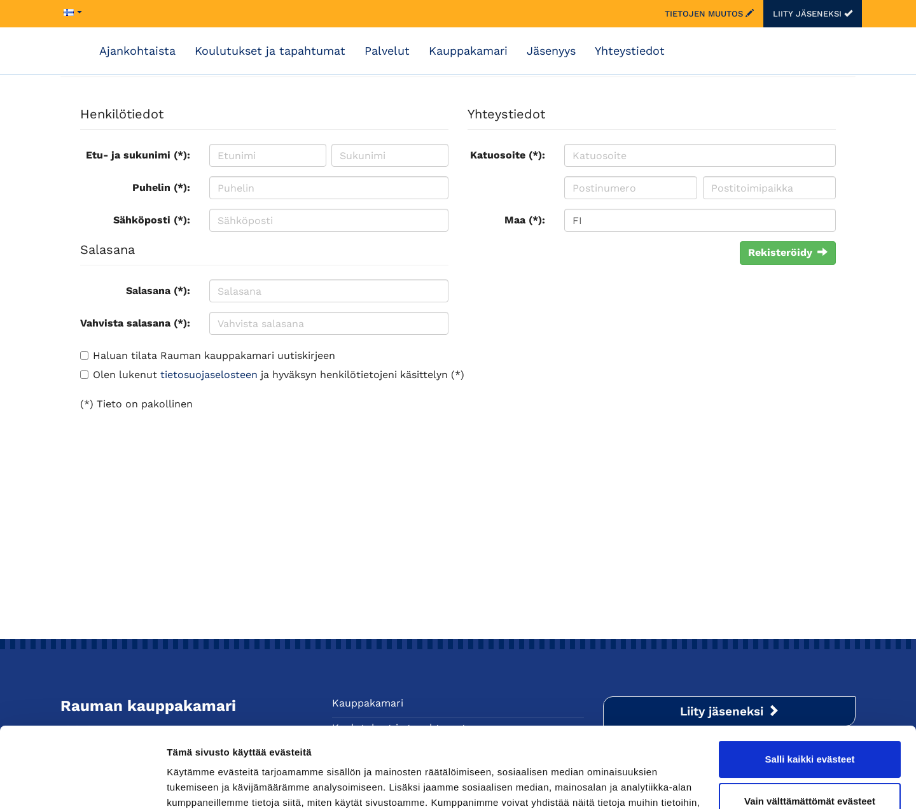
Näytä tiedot (194, 783)
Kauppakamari (468, 50)
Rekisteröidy (788, 252)
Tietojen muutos (709, 13)
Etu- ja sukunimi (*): (138, 155)
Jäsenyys (551, 50)
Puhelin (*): (161, 187)
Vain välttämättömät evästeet (809, 731)
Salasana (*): (158, 291)
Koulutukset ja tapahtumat (270, 50)
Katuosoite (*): (507, 155)
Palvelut (387, 50)
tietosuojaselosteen (209, 375)
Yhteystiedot (630, 50)
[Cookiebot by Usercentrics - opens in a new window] (82, 784)
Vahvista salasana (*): (135, 323)
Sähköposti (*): (151, 220)
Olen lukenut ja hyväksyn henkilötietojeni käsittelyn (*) (278, 375)
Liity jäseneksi (812, 13)
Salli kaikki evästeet (810, 690)
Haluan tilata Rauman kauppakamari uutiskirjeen (214, 355)
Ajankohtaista (137, 50)
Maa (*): (524, 220)
